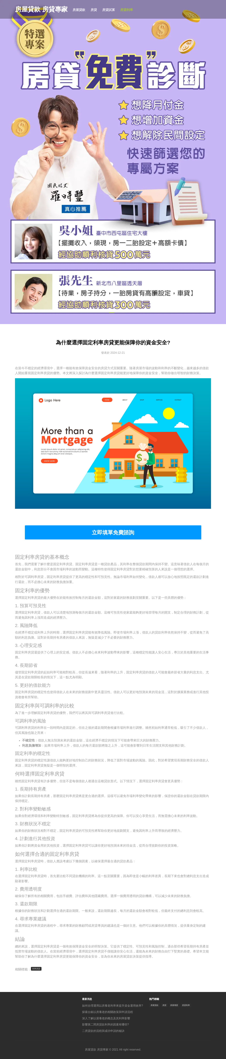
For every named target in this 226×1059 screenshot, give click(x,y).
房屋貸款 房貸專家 (32, 9)
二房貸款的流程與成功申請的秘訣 (103, 1030)
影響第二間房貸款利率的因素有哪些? (105, 1024)
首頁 (64, 10)
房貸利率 (126, 10)
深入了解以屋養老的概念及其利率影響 (106, 1018)
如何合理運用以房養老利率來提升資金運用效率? (112, 1005)
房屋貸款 (79, 10)
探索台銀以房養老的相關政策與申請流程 (107, 1011)
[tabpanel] (113, 162)
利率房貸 (36, 969)
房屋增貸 (174, 1005)
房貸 (94, 10)
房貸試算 (108, 10)
